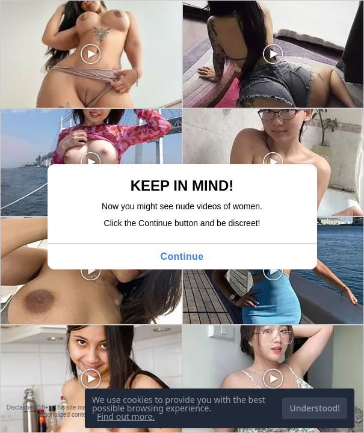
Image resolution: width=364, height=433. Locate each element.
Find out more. (126, 416)
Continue (182, 256)
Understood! (314, 408)
